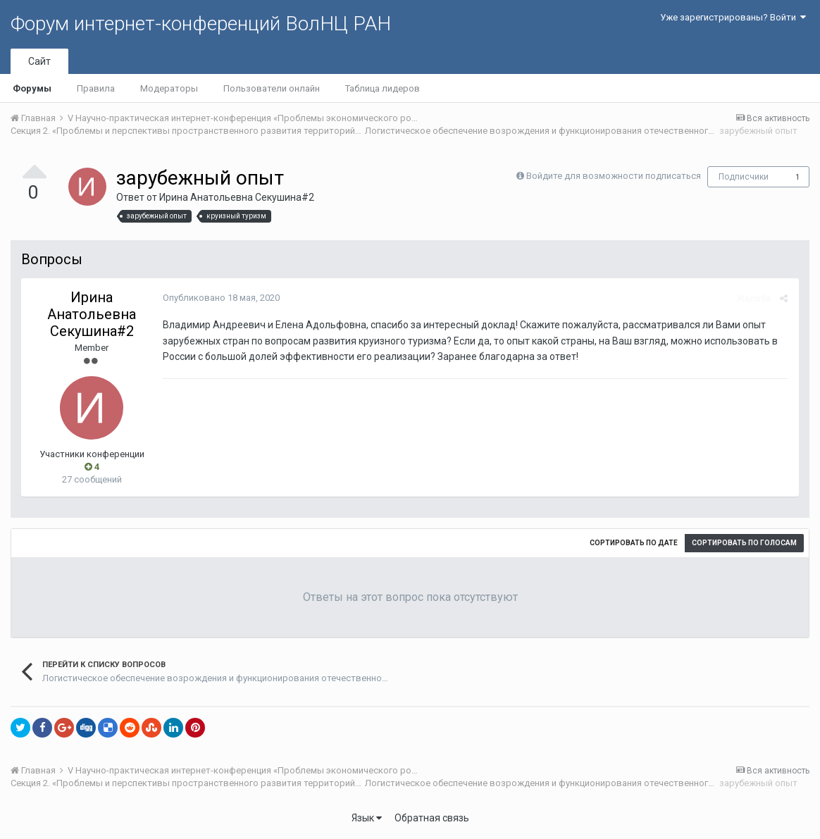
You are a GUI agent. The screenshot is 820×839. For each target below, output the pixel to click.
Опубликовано (220, 297)
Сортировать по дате (634, 543)
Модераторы (169, 88)
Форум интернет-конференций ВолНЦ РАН (201, 23)
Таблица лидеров (382, 88)
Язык (367, 818)
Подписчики (744, 177)
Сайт (39, 61)
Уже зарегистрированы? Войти (733, 17)
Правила (96, 88)
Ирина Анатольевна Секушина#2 (236, 197)
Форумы (32, 88)
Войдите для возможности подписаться (613, 175)
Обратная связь (432, 818)
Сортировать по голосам (744, 543)
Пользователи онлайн (271, 88)
